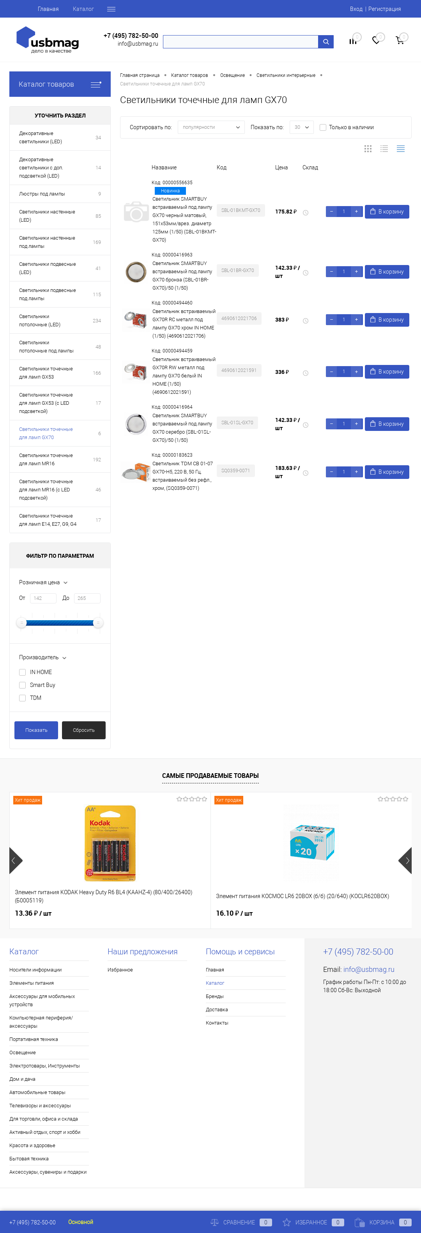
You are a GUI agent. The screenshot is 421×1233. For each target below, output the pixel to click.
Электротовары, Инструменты (44, 1066)
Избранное (120, 970)
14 (98, 168)
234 (97, 321)
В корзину (387, 211)
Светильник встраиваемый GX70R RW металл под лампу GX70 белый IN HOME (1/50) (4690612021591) (184, 375)
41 (98, 268)
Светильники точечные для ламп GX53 (46, 373)
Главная (48, 9)
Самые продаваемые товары (210, 775)
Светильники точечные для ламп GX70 (46, 433)
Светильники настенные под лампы (47, 242)
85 (98, 216)
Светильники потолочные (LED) (39, 320)
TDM (35, 698)
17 (98, 403)
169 (97, 242)
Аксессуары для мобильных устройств (42, 1000)
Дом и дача (22, 1079)
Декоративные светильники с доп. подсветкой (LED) (41, 168)
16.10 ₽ (167, 913)
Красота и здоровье (32, 1145)
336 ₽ (282, 371)
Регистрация (384, 9)
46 (98, 490)
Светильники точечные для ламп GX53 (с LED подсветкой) (46, 403)
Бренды (215, 996)
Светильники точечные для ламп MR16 (46, 459)
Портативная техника (33, 1039)
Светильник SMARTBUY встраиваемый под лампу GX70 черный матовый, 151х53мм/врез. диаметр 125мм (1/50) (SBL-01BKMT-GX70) (184, 219)
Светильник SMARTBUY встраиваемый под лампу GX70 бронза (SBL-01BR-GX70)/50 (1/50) (182, 275)
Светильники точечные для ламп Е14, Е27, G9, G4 (47, 520)
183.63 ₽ (287, 472)
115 (97, 294)
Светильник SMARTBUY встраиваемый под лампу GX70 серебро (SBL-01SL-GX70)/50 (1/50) (182, 428)
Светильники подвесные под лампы (47, 294)
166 (97, 373)
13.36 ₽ (33, 913)
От (22, 598)
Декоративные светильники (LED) (40, 137)
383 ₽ (282, 319)
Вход (356, 9)
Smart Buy (42, 685)
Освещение (22, 1052)
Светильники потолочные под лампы (46, 347)
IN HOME (41, 672)
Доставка (217, 1009)
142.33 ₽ (287, 271)
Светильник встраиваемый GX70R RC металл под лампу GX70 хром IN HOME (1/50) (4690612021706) (184, 323)
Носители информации (35, 970)
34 (98, 138)
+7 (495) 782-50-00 (131, 36)
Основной (80, 1222)
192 (97, 460)
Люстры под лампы (42, 194)
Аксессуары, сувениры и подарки (48, 1172)
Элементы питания (31, 983)
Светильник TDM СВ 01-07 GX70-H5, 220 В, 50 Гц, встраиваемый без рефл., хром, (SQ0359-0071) (182, 476)
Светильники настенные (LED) (47, 216)
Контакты (217, 1023)
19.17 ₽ (301, 913)
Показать (36, 730)
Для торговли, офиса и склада (43, 1119)
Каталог (83, 9)
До (65, 598)
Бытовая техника (29, 1159)
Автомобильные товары (37, 1092)
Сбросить (84, 730)
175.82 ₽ (286, 211)
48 (98, 347)
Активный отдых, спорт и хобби (44, 1132)
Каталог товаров (60, 84)
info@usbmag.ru (138, 44)
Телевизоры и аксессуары (40, 1105)
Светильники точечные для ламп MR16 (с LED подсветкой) (46, 490)
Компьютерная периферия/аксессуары (41, 1022)
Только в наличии (351, 127)
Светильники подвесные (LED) (47, 268)
